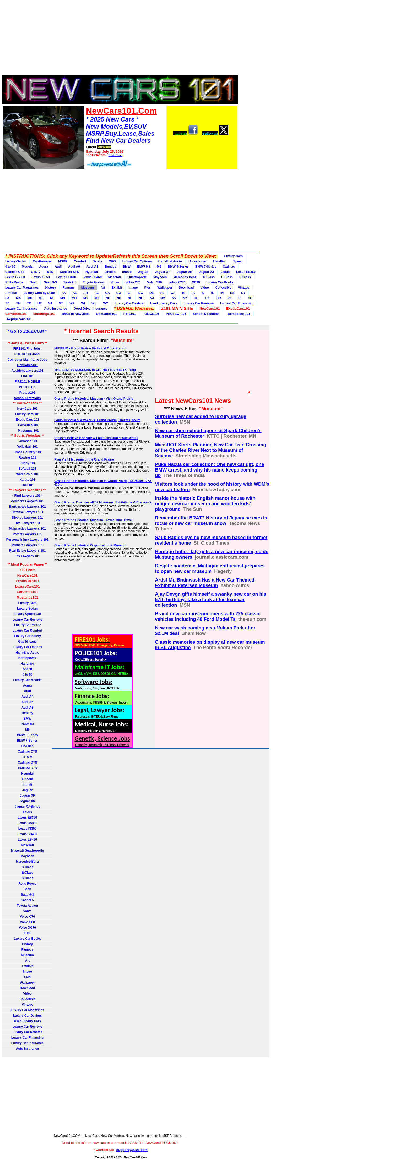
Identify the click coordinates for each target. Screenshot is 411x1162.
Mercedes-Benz (184, 277)
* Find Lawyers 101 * (27, 495)
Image (133, 287)
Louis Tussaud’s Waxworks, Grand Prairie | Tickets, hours (97, 420)
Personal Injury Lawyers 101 (27, 539)
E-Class (227, 277)
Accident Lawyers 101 (27, 501)
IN (222, 293)
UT (39, 303)
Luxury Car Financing (236, 303)
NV (174, 298)
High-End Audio (170, 261)
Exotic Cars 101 (27, 419)
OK (207, 298)
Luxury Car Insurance (21, 308)
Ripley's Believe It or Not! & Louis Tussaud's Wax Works (96, 438)
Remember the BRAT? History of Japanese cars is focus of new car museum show (211, 520)
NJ (152, 298)
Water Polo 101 (27, 474)
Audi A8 (92, 266)
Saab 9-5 (69, 282)
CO (118, 293)
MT (97, 298)
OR (218, 298)
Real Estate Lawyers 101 (27, 550)
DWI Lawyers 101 (27, 523)
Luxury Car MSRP (27, 625)
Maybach (160, 277)
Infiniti (127, 272)
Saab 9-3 (50, 282)
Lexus (225, 272)
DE (151, 293)
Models (27, 266)
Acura (43, 266)
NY (185, 298)
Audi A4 (27, 696)
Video (204, 287)
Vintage (243, 287)
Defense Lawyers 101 (27, 512)
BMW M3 (143, 266)
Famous (69, 287)
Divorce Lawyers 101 (27, 517)
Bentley (110, 266)
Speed (238, 261)
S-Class (245, 277)
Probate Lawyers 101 (27, 545)
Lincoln (110, 272)
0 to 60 (10, 266)
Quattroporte (137, 277)
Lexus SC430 (66, 277)
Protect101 (27, 392)
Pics (147, 287)
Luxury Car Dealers (129, 303)
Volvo (115, 282)
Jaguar (143, 272)
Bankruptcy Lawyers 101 (27, 506)
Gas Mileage (27, 641)
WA (71, 303)
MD (30, 298)
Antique (11, 293)
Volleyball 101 (27, 446)
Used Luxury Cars (163, 303)
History (50, 287)
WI (83, 303)
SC (250, 298)
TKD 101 (27, 485)
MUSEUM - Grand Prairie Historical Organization (90, 348)
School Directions (206, 314)
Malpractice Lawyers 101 (27, 528)
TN (18, 303)
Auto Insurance (55, 308)
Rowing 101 (27, 457)
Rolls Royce (14, 282)
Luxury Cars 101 (27, 414)
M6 (159, 266)
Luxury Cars (27, 603)
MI (51, 298)
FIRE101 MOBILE (27, 381)
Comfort (80, 261)
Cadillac (229, 266)
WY (105, 303)
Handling (219, 261)
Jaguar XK (184, 272)
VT (61, 303)
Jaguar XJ (206, 272)
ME (41, 298)
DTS (50, 272)
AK (64, 293)
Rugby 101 (27, 463)
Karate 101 (27, 479)
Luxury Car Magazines (22, 287)
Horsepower (197, 261)
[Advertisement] (120, 38)
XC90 (196, 282)
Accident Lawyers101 (27, 370)
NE (130, 298)
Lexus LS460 (91, 277)
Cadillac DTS (27, 762)
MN (62, 298)
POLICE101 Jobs (27, 354)
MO (74, 298)
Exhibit (117, 287)
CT (130, 293)
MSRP (62, 261)
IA (193, 293)
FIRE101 (129, 314)
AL (75, 293)
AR (85, 293)
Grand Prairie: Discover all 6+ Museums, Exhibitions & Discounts (103, 502)
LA (7, 298)
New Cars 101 (27, 408)
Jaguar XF (162, 272)
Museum (87, 287)
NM (162, 298)
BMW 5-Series (178, 266)
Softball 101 (27, 468)
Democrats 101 (238, 314)
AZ (96, 293)
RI (239, 298)
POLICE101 (150, 314)
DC (140, 293)
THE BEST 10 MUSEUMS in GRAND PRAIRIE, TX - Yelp (95, 370)
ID (202, 293)
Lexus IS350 (40, 277)
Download (186, 287)
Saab (33, 282)
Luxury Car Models (27, 680)
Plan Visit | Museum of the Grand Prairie (84, 459)
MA (18, 298)
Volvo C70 (133, 282)
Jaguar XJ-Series (27, 806)
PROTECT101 (176, 314)
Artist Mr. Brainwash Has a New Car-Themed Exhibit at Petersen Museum (204, 582)
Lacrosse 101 (27, 441)
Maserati (114, 277)
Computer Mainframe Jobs (27, 359)
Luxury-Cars (233, 256)
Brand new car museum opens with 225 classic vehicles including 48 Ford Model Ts (207, 616)
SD (7, 303)
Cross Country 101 (27, 452)
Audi (58, 266)
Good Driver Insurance (90, 308)
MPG (112, 261)
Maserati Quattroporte (27, 850)
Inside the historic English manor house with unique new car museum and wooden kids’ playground (205, 504)
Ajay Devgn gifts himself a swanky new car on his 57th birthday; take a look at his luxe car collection (210, 599)
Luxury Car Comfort (27, 630)
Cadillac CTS (14, 272)
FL (162, 293)
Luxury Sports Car (27, 614)
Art (102, 287)
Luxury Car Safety (27, 636)
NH (141, 298)
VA (50, 303)
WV (93, 303)
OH (196, 298)
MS (85, 298)
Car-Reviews (42, 261)
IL (212, 293)
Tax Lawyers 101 (27, 556)
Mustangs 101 (27, 430)
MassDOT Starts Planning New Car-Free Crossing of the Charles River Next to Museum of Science (210, 450)
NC (108, 298)
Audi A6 (74, 266)
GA (173, 293)
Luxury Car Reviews (199, 303)
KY (243, 293)
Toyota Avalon (93, 282)
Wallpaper (164, 287)
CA (107, 293)
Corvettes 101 (27, 425)
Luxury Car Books (220, 282)
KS (232, 293)
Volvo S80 (154, 282)
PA (230, 298)
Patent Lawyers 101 (27, 534)
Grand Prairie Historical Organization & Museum (90, 545)
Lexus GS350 (15, 277)
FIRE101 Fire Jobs (27, 348)
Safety (97, 261)
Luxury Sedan (27, 608)
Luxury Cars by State (39, 293)
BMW (127, 266)
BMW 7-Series (205, 266)
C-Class (209, 277)
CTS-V (35, 272)
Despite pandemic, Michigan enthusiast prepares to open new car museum (209, 568)
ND (119, 298)
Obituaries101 (106, 314)
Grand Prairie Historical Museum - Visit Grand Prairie (93, 399)
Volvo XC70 (176, 282)
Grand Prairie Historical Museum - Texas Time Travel (93, 520)
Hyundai (91, 272)
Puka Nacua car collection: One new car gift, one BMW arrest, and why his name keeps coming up (209, 470)
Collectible (223, 287)
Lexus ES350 (246, 272)
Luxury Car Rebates (27, 1032)
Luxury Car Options (137, 261)
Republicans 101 (18, 319)
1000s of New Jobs (75, 314)
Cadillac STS (69, 272)
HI (183, 293)
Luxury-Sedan (15, 261)
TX (29, 303)
